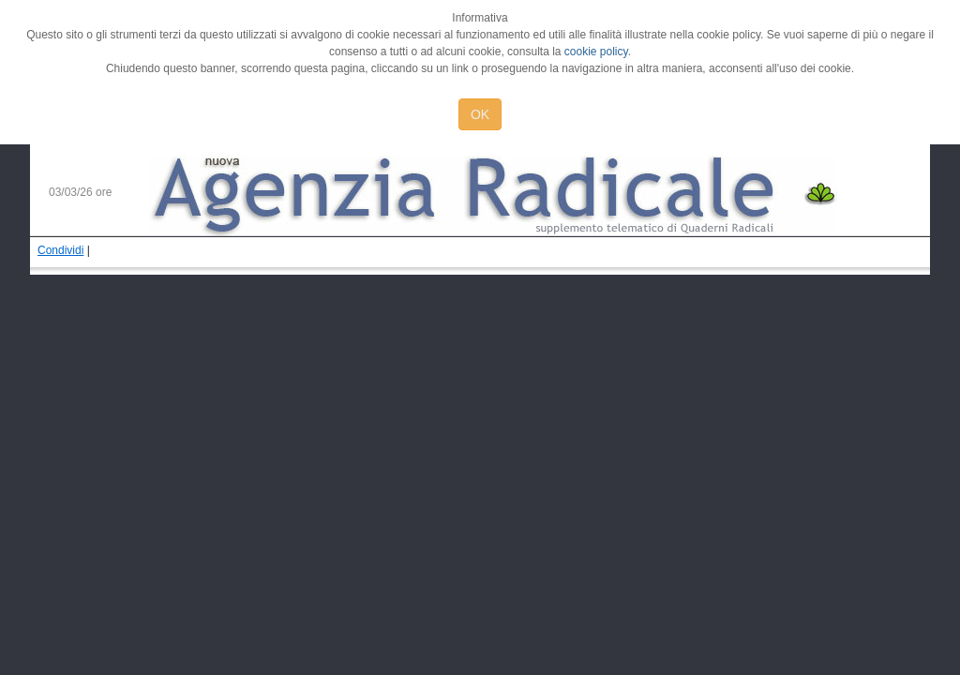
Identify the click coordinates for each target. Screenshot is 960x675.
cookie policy (596, 51)
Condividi (60, 250)
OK (480, 114)
